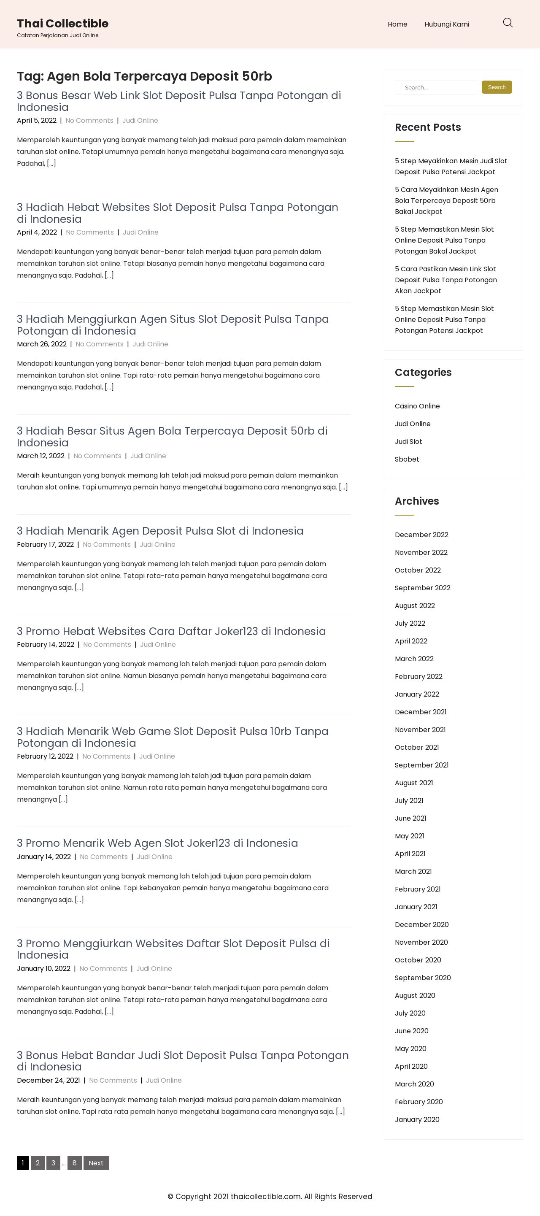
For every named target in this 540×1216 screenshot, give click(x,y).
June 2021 (411, 818)
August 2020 (415, 995)
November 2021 (420, 730)
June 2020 (412, 1031)
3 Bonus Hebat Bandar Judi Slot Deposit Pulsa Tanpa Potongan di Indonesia (183, 1061)
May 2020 (411, 1049)
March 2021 (413, 871)
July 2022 (410, 623)
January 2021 (416, 907)
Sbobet (407, 459)
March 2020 (414, 1084)
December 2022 (421, 535)
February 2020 (419, 1102)
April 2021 (410, 854)
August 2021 (414, 783)
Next (96, 1163)
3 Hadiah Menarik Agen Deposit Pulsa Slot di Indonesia (160, 531)
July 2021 (409, 800)
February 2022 (419, 676)
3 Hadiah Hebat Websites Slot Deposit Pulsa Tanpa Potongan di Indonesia (177, 213)
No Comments (89, 120)
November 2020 (421, 942)
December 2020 (422, 925)
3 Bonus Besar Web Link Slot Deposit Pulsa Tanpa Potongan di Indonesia (179, 101)
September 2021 (422, 765)
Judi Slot (408, 441)
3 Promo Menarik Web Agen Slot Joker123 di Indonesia (157, 843)
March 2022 (414, 659)
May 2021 (409, 836)
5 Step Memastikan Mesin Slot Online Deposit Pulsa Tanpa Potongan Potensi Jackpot (444, 319)
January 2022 (417, 694)
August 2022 (415, 606)
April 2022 (411, 641)
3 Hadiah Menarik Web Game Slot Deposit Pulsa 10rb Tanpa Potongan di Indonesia (173, 737)
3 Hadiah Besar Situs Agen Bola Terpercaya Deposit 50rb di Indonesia (172, 437)
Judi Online (140, 120)
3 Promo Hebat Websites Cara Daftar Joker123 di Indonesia (171, 631)
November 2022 (421, 552)
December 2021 (421, 712)
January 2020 (417, 1119)
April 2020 (411, 1066)
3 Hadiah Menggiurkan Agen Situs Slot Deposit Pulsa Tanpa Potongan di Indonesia (173, 325)
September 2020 (423, 978)
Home (398, 24)
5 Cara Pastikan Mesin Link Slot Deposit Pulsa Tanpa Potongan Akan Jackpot (446, 280)
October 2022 (418, 570)
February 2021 (418, 889)
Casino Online (417, 406)
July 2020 (410, 1013)
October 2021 (417, 747)
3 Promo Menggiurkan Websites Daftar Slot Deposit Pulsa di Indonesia (173, 949)
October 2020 (418, 960)
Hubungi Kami (446, 24)
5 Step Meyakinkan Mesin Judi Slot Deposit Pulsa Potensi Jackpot (451, 166)
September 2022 (423, 588)
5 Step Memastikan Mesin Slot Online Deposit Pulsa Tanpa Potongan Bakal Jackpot (444, 240)
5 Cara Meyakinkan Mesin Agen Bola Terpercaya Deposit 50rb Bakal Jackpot (446, 200)
